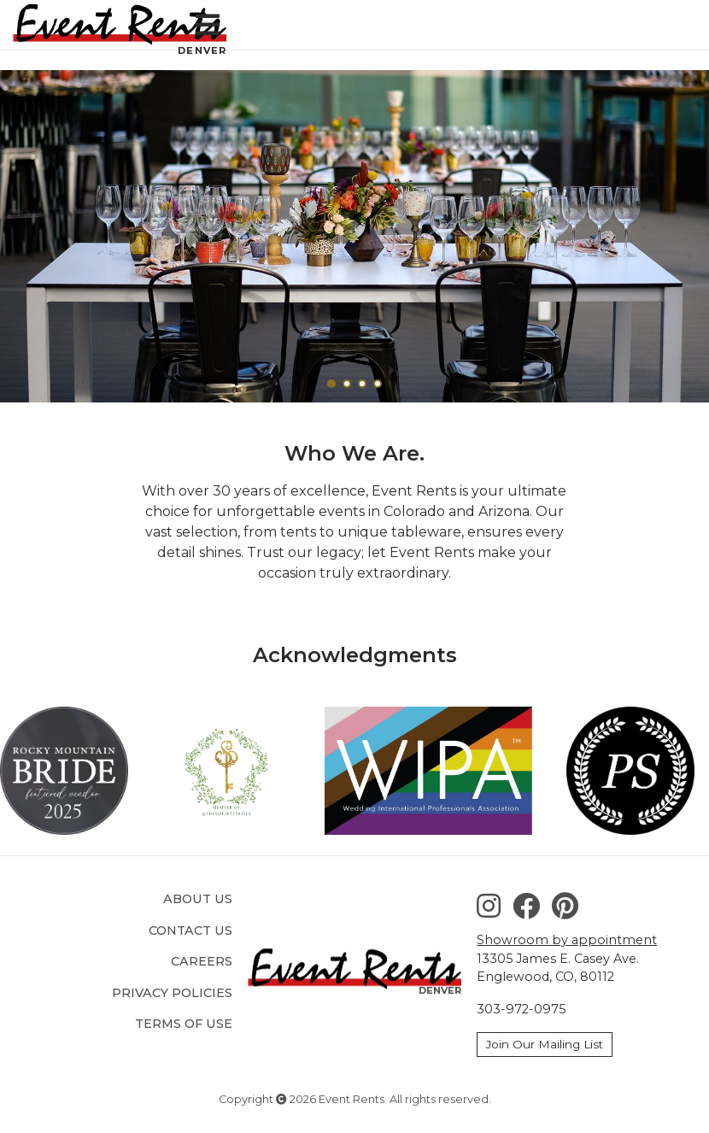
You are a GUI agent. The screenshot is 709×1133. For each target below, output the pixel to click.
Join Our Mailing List (544, 1044)
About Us (197, 899)
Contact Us (190, 930)
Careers (201, 961)
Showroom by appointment (567, 940)
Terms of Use (183, 1023)
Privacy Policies (172, 993)
